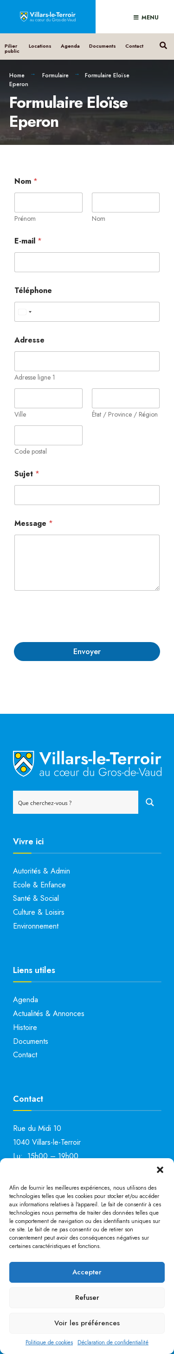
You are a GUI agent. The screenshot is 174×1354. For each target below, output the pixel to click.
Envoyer (87, 651)
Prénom (25, 219)
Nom (98, 219)
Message (33, 523)
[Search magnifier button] (149, 802)
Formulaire (55, 75)
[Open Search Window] (163, 44)
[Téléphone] (87, 312)
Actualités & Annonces (48, 1013)
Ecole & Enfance (39, 885)
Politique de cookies (49, 1342)
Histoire (25, 1027)
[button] (160, 1169)
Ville (20, 414)
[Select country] (24, 312)
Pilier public (12, 48)
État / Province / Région (125, 414)
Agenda (70, 46)
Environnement (35, 926)
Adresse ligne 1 (34, 377)
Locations (40, 46)
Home (17, 75)
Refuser (87, 1297)
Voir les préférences (87, 1323)
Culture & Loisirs (38, 912)
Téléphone (33, 290)
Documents (102, 46)
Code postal (30, 451)
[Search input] (76, 802)
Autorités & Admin (41, 871)
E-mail (28, 241)
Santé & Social (36, 898)
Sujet (26, 473)
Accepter (87, 1272)
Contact (134, 46)
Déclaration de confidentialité (112, 1342)
